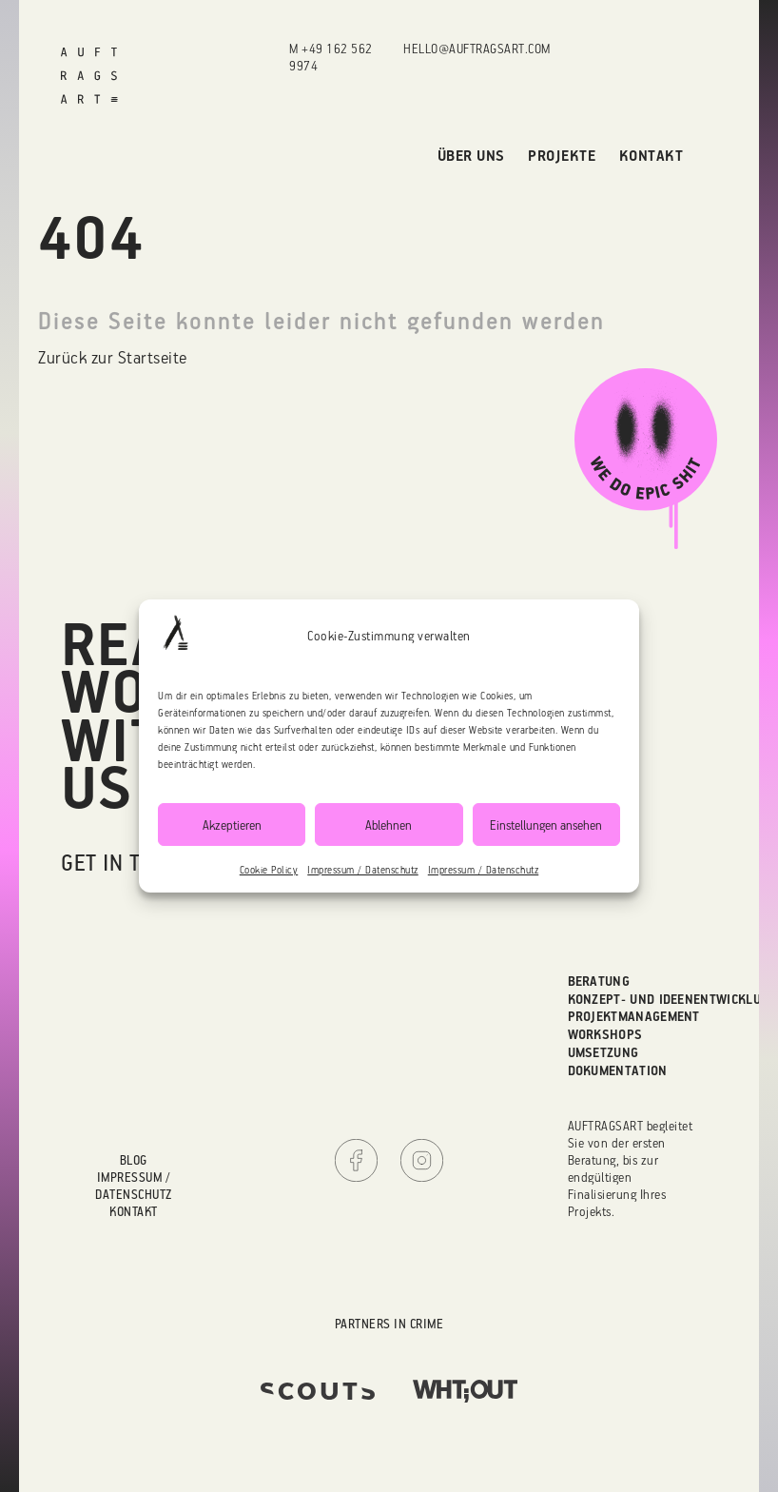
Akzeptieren (232, 824)
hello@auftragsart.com (477, 48)
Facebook (356, 1160)
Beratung (599, 981)
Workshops (605, 1034)
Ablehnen (388, 824)
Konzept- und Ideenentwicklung (673, 999)
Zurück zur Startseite (112, 356)
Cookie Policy (269, 869)
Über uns (471, 155)
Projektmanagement (634, 1016)
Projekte (561, 155)
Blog (133, 1159)
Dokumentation (618, 1070)
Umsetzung (603, 1052)
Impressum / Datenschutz (362, 869)
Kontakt (651, 155)
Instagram (421, 1160)
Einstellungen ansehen (546, 824)
